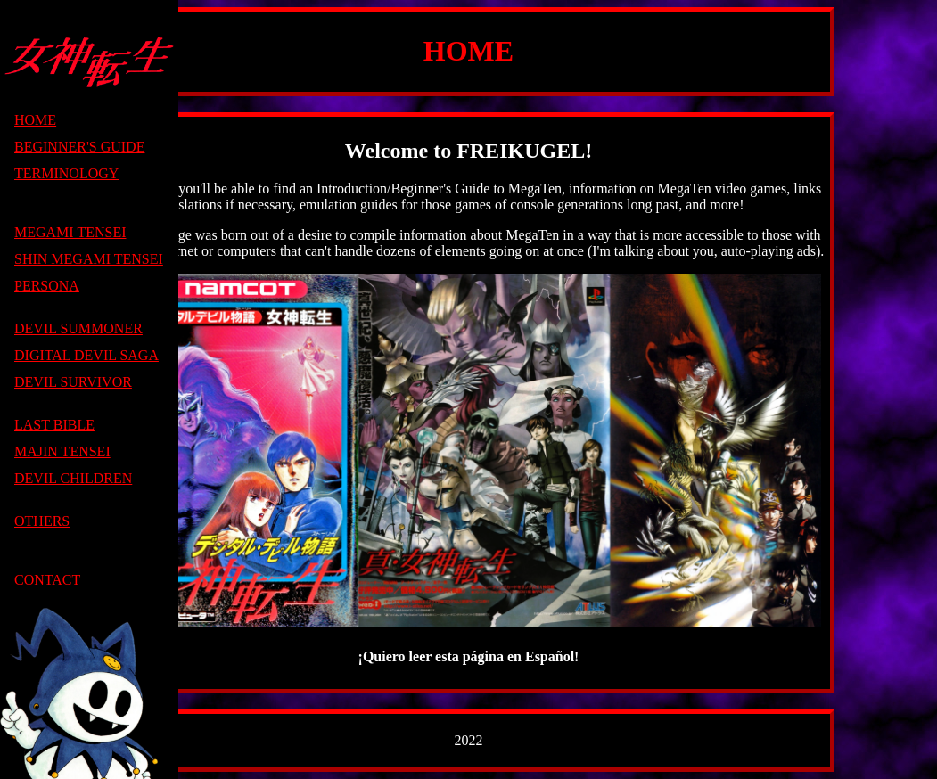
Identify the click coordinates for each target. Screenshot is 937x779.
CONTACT (47, 579)
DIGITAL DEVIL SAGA (86, 355)
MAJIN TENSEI (62, 451)
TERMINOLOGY (66, 173)
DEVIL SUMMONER (78, 328)
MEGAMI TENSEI (70, 232)
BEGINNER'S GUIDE (79, 146)
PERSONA (46, 285)
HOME (35, 119)
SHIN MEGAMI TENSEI (88, 258)
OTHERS (42, 521)
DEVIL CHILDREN (73, 478)
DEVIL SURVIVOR (73, 382)
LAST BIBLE (54, 424)
